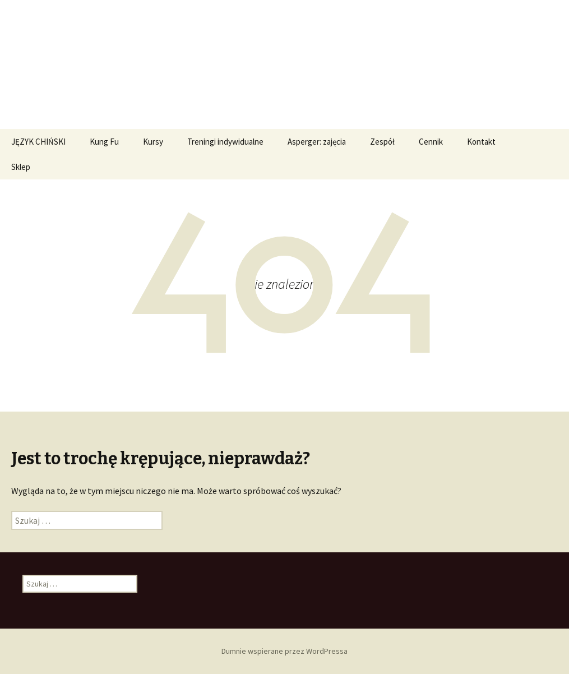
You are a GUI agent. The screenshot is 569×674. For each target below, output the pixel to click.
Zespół (382, 141)
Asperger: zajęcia (317, 141)
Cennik (431, 141)
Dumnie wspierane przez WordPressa (284, 651)
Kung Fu (104, 141)
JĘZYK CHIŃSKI (38, 141)
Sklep (20, 166)
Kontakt (481, 141)
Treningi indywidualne (225, 141)
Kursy (153, 141)
